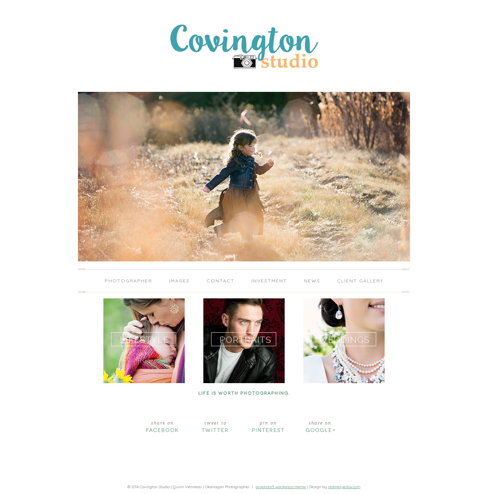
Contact (221, 280)
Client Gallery (360, 280)
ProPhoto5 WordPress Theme (281, 487)
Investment (269, 280)
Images (179, 280)
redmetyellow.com (344, 487)
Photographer (128, 280)
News (312, 280)
